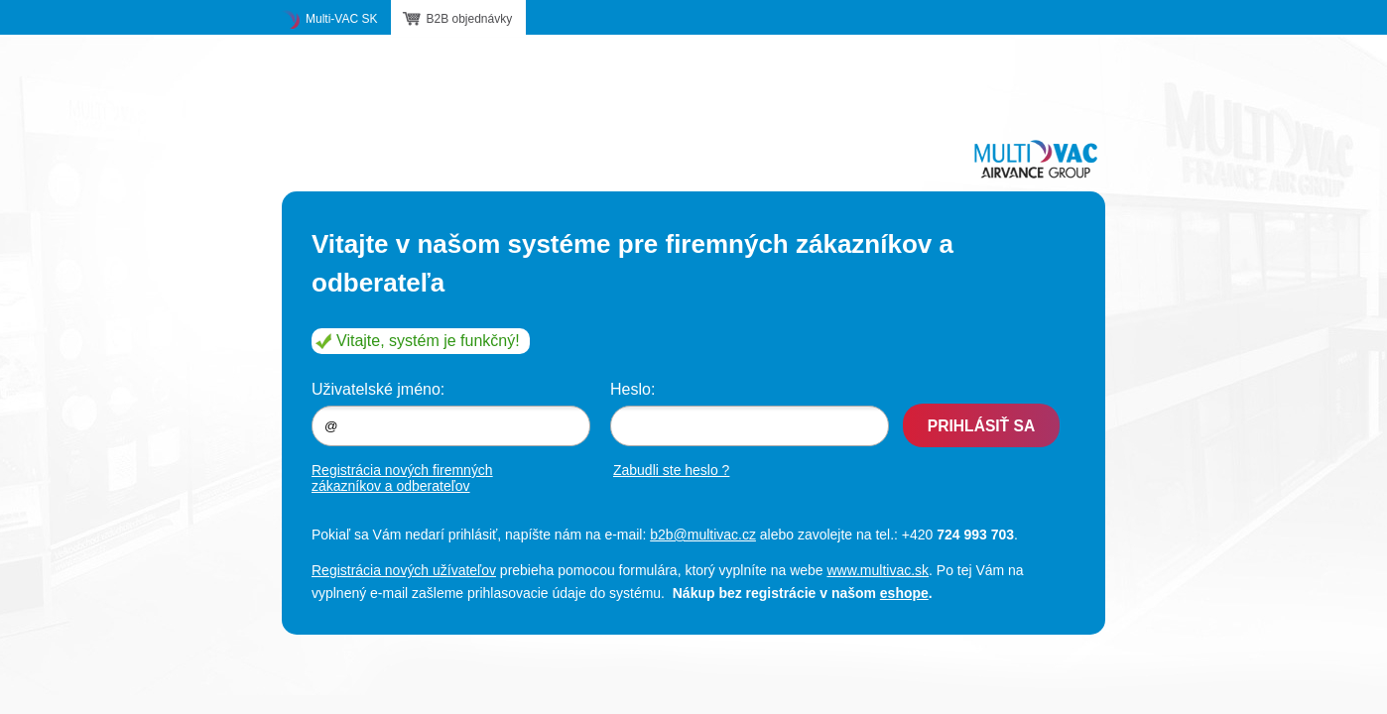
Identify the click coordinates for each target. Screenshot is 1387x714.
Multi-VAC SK (341, 19)
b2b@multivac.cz (703, 534)
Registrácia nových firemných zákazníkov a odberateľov (402, 478)
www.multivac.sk (877, 570)
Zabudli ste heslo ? (671, 470)
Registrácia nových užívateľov (404, 570)
